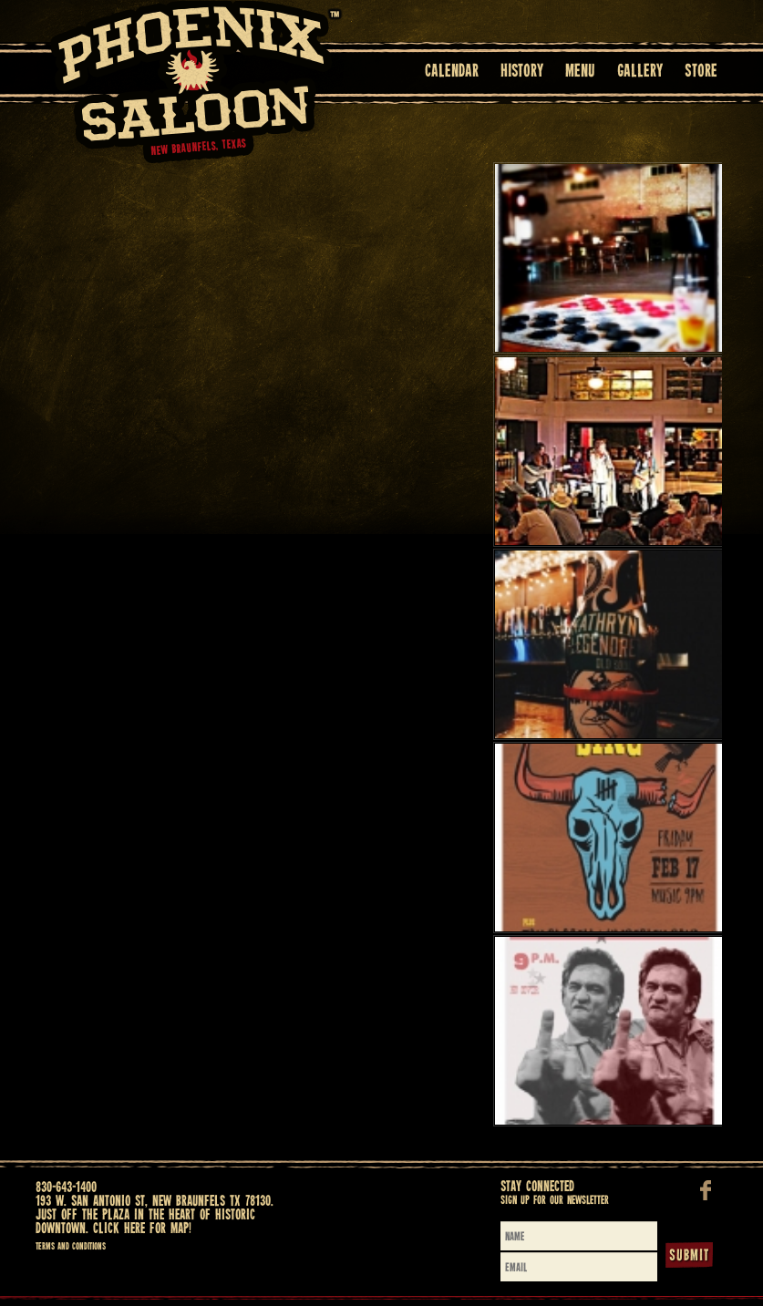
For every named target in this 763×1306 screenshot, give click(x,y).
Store (701, 72)
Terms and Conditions (71, 1246)
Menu (580, 72)
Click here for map (141, 1229)
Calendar (452, 72)
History (521, 72)
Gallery (640, 72)
